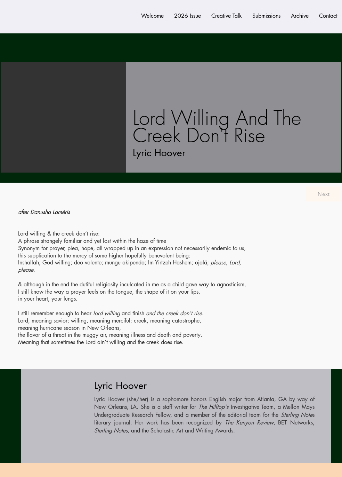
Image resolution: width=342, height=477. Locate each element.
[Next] (323, 193)
